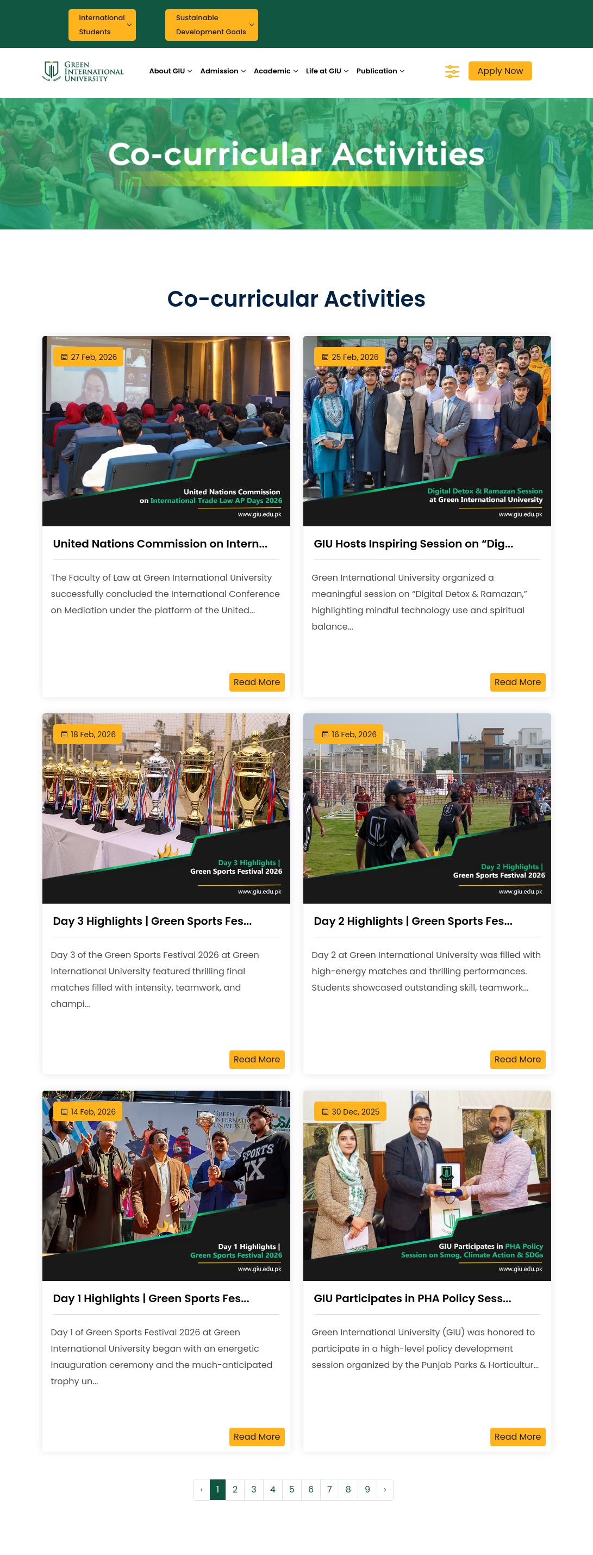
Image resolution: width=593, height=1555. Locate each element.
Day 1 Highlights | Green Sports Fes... (151, 1298)
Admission (220, 71)
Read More (257, 682)
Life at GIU (323, 71)
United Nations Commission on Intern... (160, 543)
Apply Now (500, 71)
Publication (377, 71)
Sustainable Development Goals (211, 25)
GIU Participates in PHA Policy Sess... (412, 1298)
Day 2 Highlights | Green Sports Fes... (413, 921)
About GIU (167, 71)
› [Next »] (385, 1489)
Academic (272, 71)
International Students (102, 25)
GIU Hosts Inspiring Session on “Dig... (414, 543)
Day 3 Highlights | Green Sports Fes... (152, 921)
